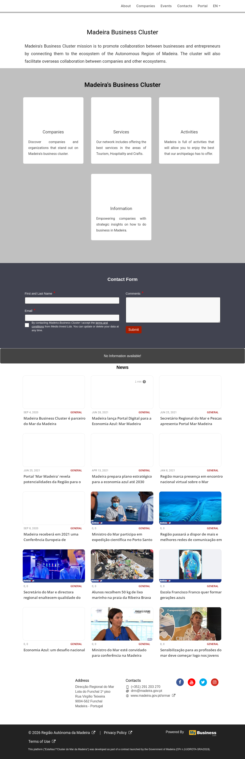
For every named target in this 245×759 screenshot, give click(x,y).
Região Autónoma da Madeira (68, 733)
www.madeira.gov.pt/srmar (153, 695)
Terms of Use (42, 741)
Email (28, 310)
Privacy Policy (118, 733)
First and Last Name (38, 293)
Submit (133, 329)
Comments (133, 293)
